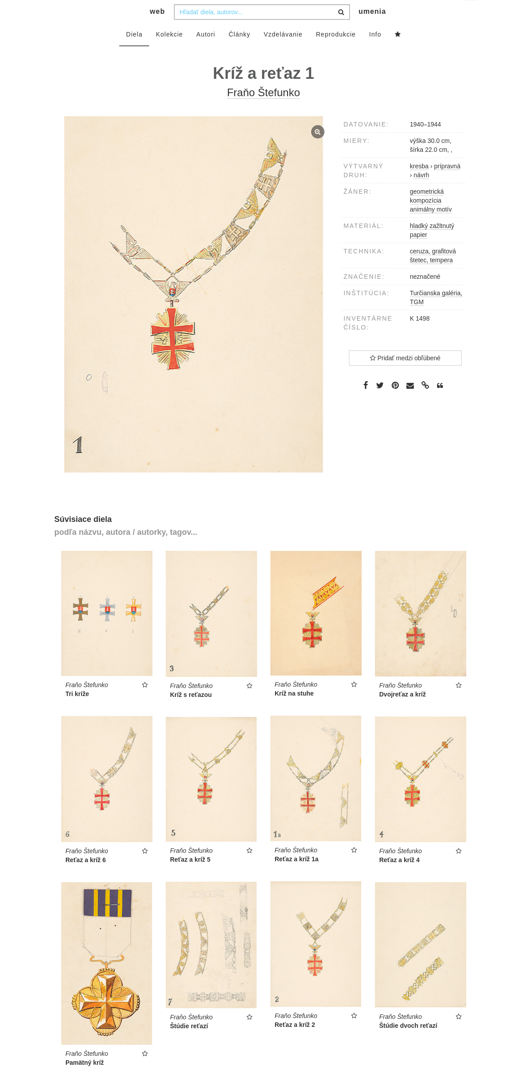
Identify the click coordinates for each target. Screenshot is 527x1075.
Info (375, 52)
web (157, 29)
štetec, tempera (431, 277)
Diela (134, 52)
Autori (205, 52)
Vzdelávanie (283, 52)
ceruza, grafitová (433, 269)
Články (240, 52)
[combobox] (262, 29)
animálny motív (431, 227)
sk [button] (472, 13)
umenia (372, 29)
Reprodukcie (336, 52)
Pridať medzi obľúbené (405, 375)
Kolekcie (169, 52)
